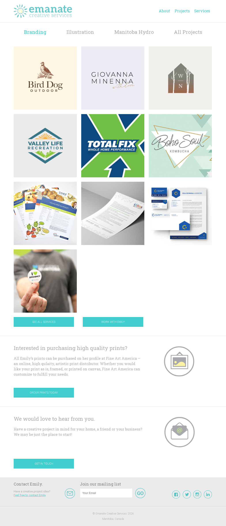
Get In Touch (44, 463)
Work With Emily (113, 321)
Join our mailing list (100, 484)
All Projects (188, 32)
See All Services (43, 321)
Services (202, 10)
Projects (182, 10)
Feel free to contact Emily (29, 495)
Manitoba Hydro (134, 32)
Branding (35, 32)
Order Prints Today (44, 392)
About (164, 10)
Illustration (80, 32)
